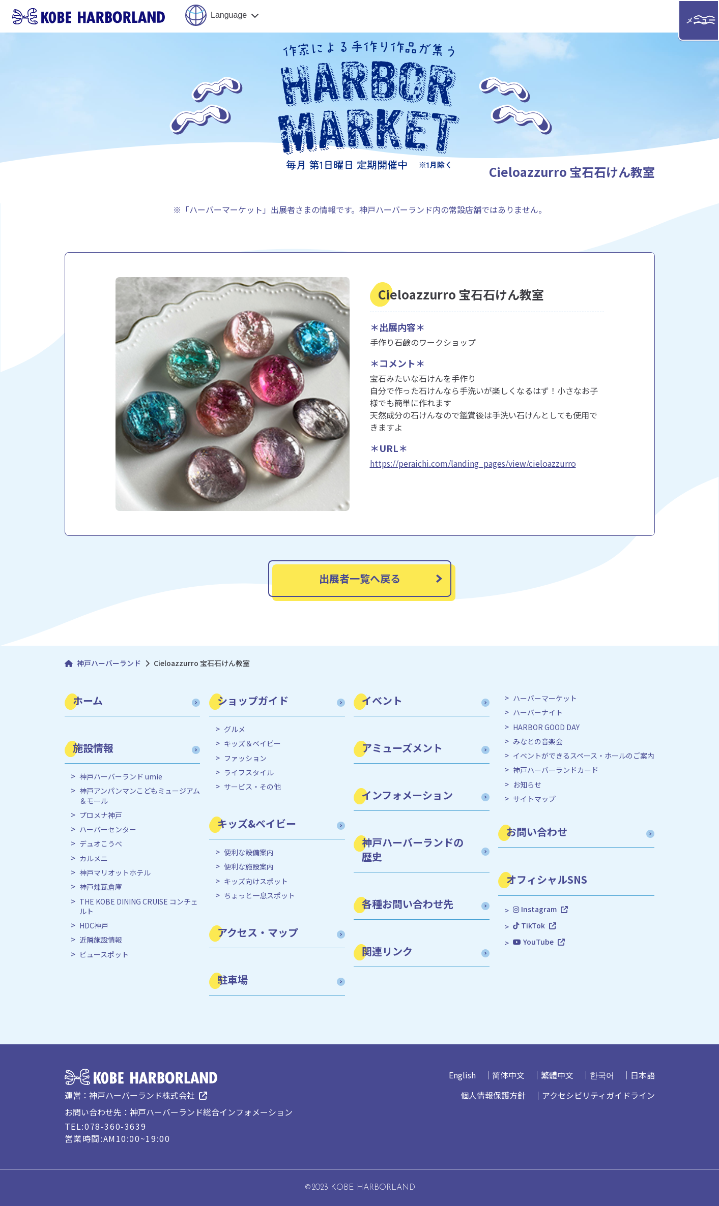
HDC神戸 (93, 925)
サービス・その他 (252, 787)
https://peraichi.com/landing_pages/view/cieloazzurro (473, 463)
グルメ (234, 729)
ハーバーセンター (107, 829)
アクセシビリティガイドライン (598, 1095)
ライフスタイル (249, 772)
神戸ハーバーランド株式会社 (142, 1095)
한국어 (602, 1075)
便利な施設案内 (249, 866)
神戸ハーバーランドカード (555, 770)
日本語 (642, 1075)
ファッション (245, 758)
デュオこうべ (100, 844)
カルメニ (93, 858)
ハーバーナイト (538, 712)
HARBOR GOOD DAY (546, 727)
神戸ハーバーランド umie (120, 776)
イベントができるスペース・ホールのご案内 (583, 756)
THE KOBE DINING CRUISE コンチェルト (138, 907)
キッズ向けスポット (256, 881)
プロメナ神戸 (100, 815)
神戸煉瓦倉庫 (100, 887)
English (462, 1075)
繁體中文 (557, 1075)
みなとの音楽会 (538, 741)
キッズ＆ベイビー (252, 743)
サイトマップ (534, 799)
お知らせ (527, 785)
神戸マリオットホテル (115, 873)
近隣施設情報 (100, 940)
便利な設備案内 (249, 852)
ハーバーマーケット (545, 698)
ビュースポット (104, 954)
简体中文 (508, 1075)
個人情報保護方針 (493, 1095)
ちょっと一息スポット (259, 895)
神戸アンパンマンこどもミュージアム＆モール (139, 796)
